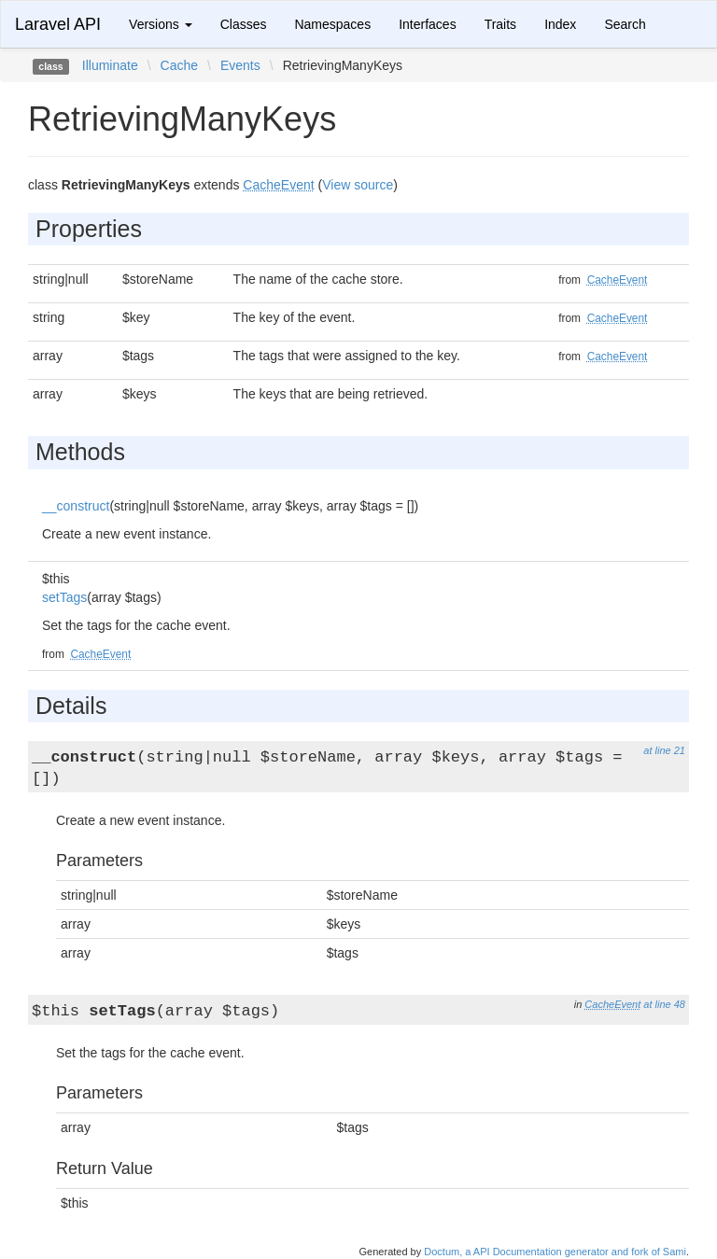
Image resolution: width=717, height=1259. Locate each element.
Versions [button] (160, 24)
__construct (75, 505)
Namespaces (332, 24)
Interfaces (427, 24)
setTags (64, 597)
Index (560, 24)
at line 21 (664, 750)
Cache (179, 65)
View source (357, 184)
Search (624, 24)
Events (240, 65)
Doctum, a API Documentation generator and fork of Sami (555, 1251)
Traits (500, 24)
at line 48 (664, 1004)
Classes (243, 24)
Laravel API (58, 24)
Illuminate (110, 65)
